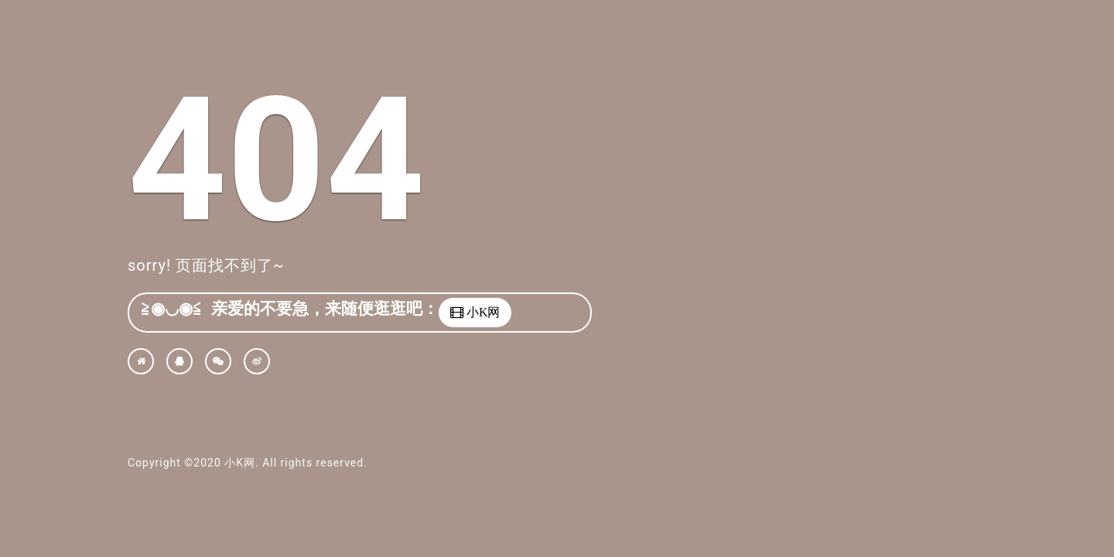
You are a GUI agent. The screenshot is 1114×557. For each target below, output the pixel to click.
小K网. (241, 462)
